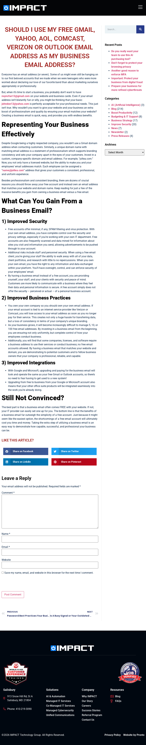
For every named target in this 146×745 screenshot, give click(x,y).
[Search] (140, 29)
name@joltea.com (13, 170)
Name (6, 534)
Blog (113, 108)
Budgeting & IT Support (124, 116)
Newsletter (117, 132)
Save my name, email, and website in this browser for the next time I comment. (48, 573)
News (114, 128)
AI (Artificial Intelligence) (126, 104)
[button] (25, 451)
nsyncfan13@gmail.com (16, 96)
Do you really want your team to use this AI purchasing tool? (124, 55)
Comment (8, 493)
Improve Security (121, 124)
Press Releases (120, 135)
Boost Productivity (121, 112)
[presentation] (26, 583)
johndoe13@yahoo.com (15, 103)
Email (6, 547)
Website (6, 560)
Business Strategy (121, 120)
